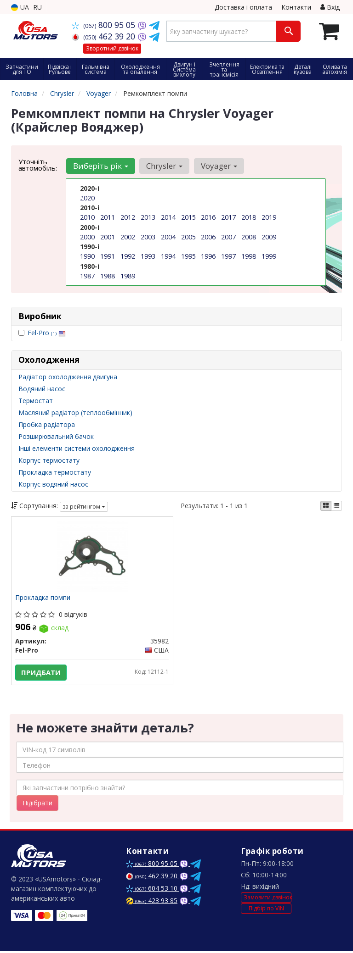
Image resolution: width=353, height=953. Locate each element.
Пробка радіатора (46, 424)
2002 (127, 236)
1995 (188, 255)
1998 (248, 255)
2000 (87, 236)
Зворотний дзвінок (112, 48)
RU (37, 7)
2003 (148, 236)
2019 (269, 217)
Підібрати (37, 804)
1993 (148, 255)
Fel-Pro (47, 332)
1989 (127, 275)
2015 (188, 217)
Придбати (42, 672)
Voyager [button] (217, 166)
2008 (248, 236)
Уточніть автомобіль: (37, 164)
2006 (208, 236)
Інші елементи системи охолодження (76, 448)
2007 (228, 236)
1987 (87, 275)
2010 (87, 217)
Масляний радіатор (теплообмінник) (75, 412)
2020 (87, 198)
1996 (208, 255)
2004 (168, 236)
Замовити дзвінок (267, 899)
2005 (188, 236)
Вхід (330, 7)
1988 (107, 275)
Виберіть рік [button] (100, 166)
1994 (168, 255)
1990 (87, 255)
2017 (228, 217)
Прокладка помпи (43, 599)
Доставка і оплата (243, 7)
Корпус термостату (49, 460)
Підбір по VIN (266, 910)
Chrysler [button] (163, 166)
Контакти (296, 7)
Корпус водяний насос (53, 484)
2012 (127, 217)
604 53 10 (152, 890)
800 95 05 (104, 24)
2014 (168, 217)
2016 (208, 217)
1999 (269, 255)
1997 (228, 255)
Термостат (35, 400)
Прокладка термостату (54, 472)
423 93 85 (151, 902)
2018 (248, 217)
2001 (107, 236)
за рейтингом (84, 506)
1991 (107, 255)
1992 (127, 255)
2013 (148, 217)
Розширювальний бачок (56, 436)
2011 (107, 217)
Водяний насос (41, 388)
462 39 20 (104, 36)
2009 (269, 236)
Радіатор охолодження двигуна (67, 376)
